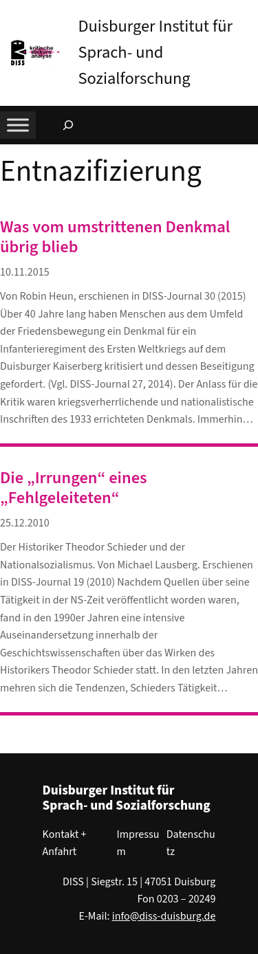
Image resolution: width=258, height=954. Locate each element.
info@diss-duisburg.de (164, 916)
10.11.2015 (25, 272)
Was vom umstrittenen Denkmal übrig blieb (115, 237)
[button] (248, 13)
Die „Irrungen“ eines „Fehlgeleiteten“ (73, 488)
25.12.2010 (25, 523)
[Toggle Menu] (18, 124)
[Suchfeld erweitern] (68, 125)
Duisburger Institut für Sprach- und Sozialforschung (155, 52)
